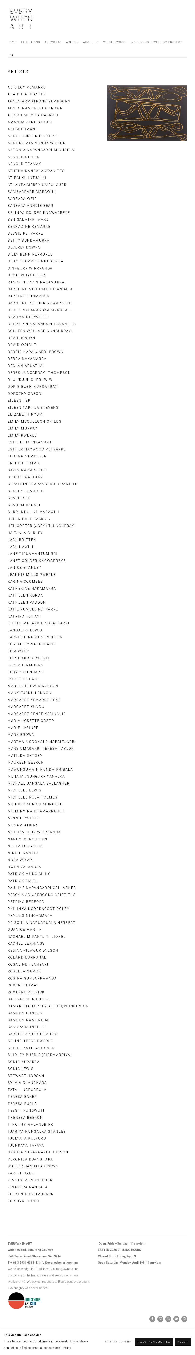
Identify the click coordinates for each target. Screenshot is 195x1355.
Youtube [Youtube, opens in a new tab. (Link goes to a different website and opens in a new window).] (168, 1319)
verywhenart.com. (61, 1262)
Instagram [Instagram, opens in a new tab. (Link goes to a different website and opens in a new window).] (160, 1319)
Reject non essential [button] (153, 1342)
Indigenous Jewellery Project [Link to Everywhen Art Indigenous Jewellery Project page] (156, 42)
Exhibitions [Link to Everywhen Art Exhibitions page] (30, 42)
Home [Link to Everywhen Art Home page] (12, 42)
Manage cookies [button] (118, 1341)
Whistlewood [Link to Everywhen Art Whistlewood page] (114, 42)
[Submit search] (12, 54)
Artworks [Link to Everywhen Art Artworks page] (53, 42)
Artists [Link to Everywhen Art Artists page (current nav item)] (72, 42)
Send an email (184, 1319)
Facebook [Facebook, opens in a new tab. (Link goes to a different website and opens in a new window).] (152, 1319)
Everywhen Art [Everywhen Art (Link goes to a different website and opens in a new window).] (21, 18)
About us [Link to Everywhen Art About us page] (90, 42)
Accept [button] (183, 1342)
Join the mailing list (176, 1319)
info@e (44, 1262)
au (76, 1262)
